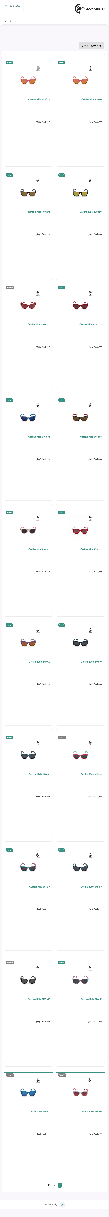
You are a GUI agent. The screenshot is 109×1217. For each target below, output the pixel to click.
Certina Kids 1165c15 (91, 776)
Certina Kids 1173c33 (90, 325)
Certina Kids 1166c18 (39, 663)
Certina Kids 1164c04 (39, 1002)
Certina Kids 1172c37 (39, 325)
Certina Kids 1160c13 (39, 776)
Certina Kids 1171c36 (39, 551)
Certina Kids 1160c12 (39, 889)
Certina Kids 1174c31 (39, 212)
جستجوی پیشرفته (91, 45)
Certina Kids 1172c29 (39, 438)
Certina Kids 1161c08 (39, 1114)
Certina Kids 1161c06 (91, 99)
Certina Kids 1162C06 (39, 99)
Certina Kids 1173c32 (91, 212)
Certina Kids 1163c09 (91, 1114)
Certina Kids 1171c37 (91, 551)
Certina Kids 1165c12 (91, 1002)
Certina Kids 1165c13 (91, 889)
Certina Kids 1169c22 (91, 663)
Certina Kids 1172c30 (91, 438)
